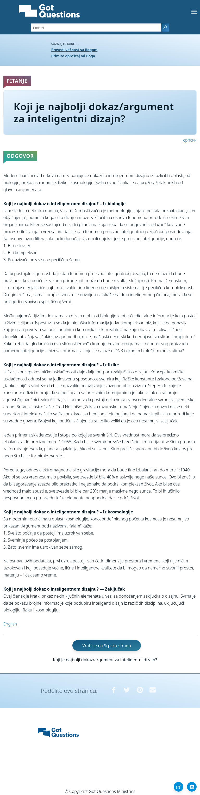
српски (190, 140)
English (10, 624)
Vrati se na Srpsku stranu (106, 645)
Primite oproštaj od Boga (73, 55)
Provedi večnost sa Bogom (74, 49)
